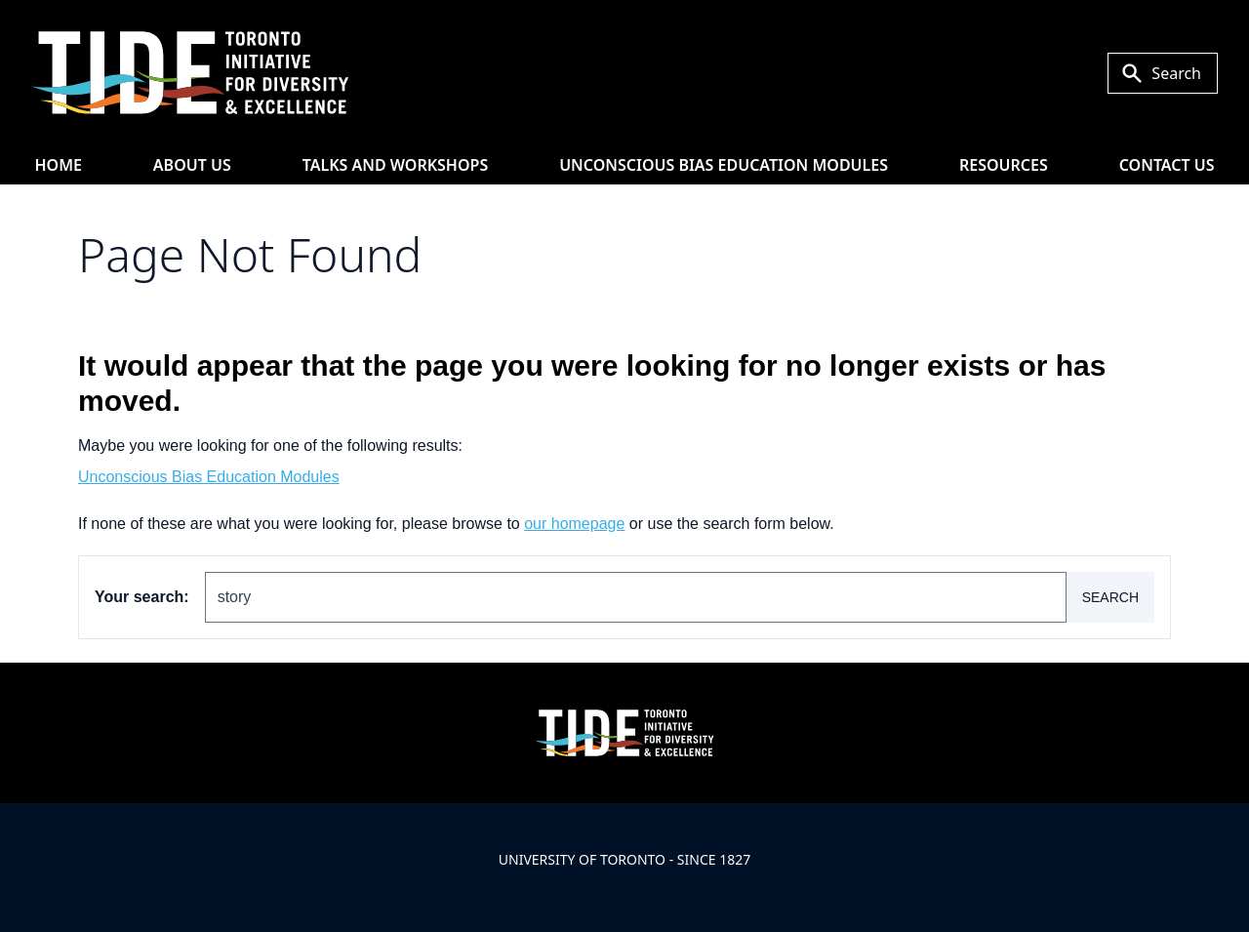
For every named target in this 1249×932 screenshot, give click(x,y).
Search (1110, 597)
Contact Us (1167, 165)
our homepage (574, 523)
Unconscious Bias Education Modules (723, 165)
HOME (57, 165)
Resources (1003, 165)
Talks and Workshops (395, 165)
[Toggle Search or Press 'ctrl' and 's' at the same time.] (1163, 73)
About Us (192, 165)
